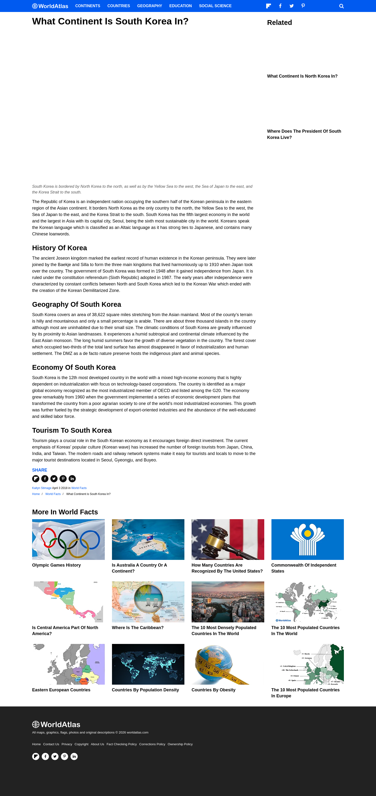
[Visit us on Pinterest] (64, 756)
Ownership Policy (180, 744)
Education (180, 6)
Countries (118, 6)
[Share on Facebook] (44, 478)
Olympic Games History (56, 565)
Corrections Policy (152, 744)
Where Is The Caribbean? (138, 627)
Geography (149, 6)
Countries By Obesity (213, 690)
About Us (97, 744)
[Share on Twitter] (54, 478)
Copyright (81, 744)
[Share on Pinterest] (63, 478)
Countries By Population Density (145, 690)
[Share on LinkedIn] (72, 478)
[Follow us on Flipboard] (35, 756)
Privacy (67, 744)
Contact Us (51, 744)
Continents (87, 6)
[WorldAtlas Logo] (52, 6)
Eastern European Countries (61, 690)
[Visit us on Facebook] (45, 756)
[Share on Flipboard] (35, 478)
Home (36, 744)
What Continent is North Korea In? (302, 76)
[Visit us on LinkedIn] (74, 756)
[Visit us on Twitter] (55, 756)
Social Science (215, 6)
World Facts (79, 488)
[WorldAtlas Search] (341, 6)
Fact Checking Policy (121, 744)
